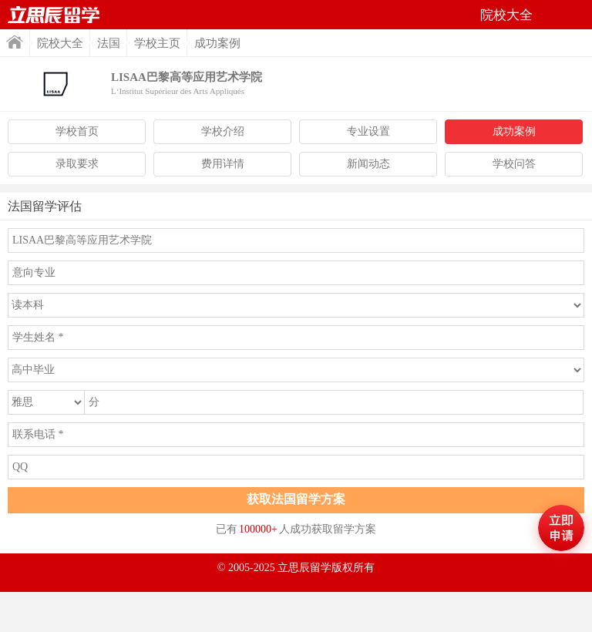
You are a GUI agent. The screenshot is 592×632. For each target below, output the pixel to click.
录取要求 (77, 164)
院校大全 (60, 43)
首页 (54, 14)
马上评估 (561, 528)
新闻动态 (368, 164)
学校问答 (514, 164)
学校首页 (77, 131)
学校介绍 (222, 131)
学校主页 (157, 43)
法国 (108, 43)
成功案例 (514, 131)
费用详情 (222, 164)
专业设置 (368, 131)
